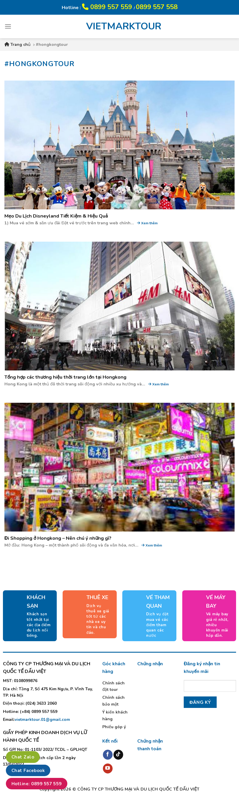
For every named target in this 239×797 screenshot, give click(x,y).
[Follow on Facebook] (108, 755)
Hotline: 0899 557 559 (36, 784)
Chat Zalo (22, 757)
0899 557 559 (108, 7)
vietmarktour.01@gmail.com (42, 719)
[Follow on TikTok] (118, 755)
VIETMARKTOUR (119, 26)
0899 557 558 (157, 7)
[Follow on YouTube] (108, 768)
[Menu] (7, 26)
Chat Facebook (28, 770)
